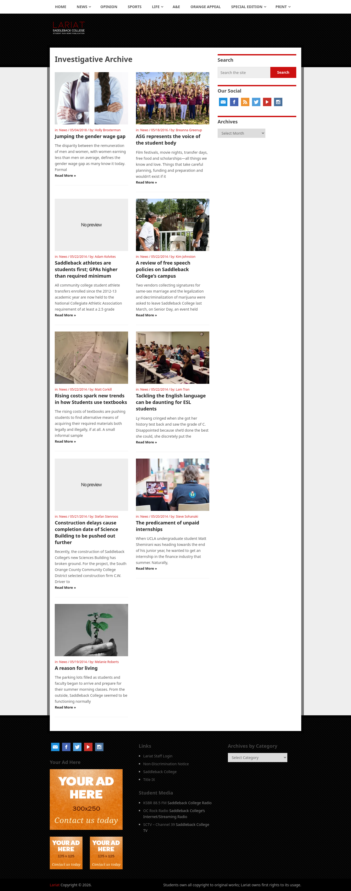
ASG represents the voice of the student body (168, 139)
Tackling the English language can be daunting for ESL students (171, 402)
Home (60, 6)
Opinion (108, 6)
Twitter (256, 102)
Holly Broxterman (108, 130)
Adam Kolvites (105, 256)
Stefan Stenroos (106, 516)
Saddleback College (160, 771)
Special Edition (246, 6)
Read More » (65, 175)
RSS (245, 102)
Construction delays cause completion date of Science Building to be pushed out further (86, 532)
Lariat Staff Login (158, 755)
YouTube (267, 102)
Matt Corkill (103, 389)
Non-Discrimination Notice (166, 763)
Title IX (149, 779)
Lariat (55, 884)
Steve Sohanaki (187, 516)
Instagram (278, 102)
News (82, 6)
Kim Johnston (185, 256)
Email (223, 102)
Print (281, 6)
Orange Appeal (205, 6)
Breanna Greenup (189, 130)
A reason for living (76, 668)
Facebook (234, 102)
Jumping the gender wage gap (90, 136)
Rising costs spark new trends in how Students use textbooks (91, 398)
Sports (134, 6)
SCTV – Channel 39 (159, 824)
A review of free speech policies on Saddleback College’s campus (163, 269)
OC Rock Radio (155, 810)
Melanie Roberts (107, 662)
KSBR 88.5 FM (155, 802)
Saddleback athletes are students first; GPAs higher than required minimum (86, 269)
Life (156, 6)
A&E (176, 6)
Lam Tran (182, 389)
